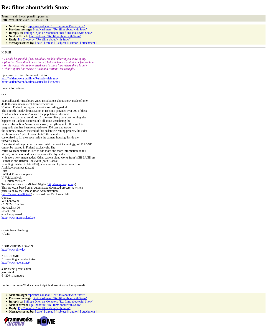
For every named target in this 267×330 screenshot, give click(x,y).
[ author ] (74, 42)
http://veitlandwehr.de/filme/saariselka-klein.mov (30, 81)
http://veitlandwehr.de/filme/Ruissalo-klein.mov (30, 78)
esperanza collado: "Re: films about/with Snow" (56, 26)
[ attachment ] (88, 42)
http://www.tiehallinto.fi (16, 194)
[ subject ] (62, 42)
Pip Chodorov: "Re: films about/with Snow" (55, 36)
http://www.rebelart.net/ (15, 262)
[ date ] (39, 42)
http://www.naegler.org (61, 184)
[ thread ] (49, 42)
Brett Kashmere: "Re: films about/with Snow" (60, 29)
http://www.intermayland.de (18, 217)
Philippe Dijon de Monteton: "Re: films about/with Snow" (58, 32)
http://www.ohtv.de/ (13, 249)
